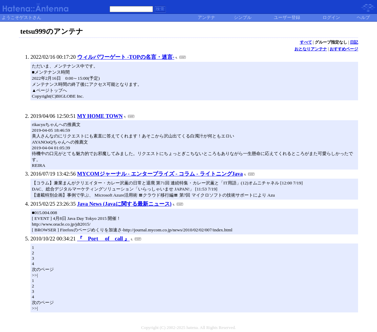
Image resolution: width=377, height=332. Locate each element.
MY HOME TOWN (100, 116)
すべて (306, 42)
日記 (354, 42)
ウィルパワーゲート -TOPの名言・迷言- (125, 57)
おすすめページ (344, 49)
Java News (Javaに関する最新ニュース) (124, 204)
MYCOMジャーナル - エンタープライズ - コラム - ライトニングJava (160, 174)
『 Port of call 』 (103, 238)
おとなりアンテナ (310, 49)
